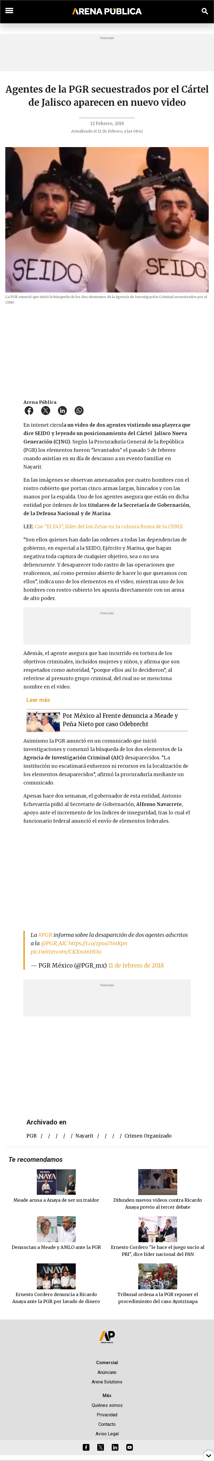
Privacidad (107, 1414)
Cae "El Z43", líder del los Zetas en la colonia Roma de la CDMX (108, 527)
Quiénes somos (107, 1405)
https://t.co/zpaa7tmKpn (98, 943)
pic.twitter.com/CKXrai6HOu (66, 951)
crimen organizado (148, 1136)
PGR (31, 1136)
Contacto (107, 1424)
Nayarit (84, 1136)
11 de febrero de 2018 (136, 965)
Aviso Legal (107, 1433)
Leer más (38, 700)
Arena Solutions (107, 1382)
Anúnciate (107, 1372)
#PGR (45, 934)
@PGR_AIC (54, 943)
